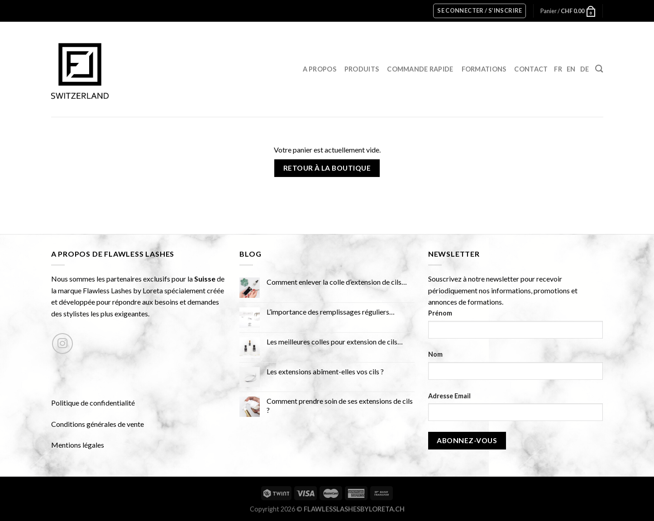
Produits (361, 69)
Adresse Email (449, 396)
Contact (531, 69)
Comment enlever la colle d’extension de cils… (337, 281)
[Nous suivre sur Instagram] (62, 343)
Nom (435, 354)
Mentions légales (77, 444)
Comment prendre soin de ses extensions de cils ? (340, 405)
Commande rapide (420, 69)
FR (558, 69)
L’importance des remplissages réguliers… (331, 311)
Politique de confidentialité (93, 402)
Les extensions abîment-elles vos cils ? (325, 371)
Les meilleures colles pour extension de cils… (335, 341)
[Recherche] (599, 69)
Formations (484, 69)
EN (571, 69)
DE (584, 69)
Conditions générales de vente (97, 424)
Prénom (440, 313)
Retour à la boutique (327, 168)
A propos (319, 69)
